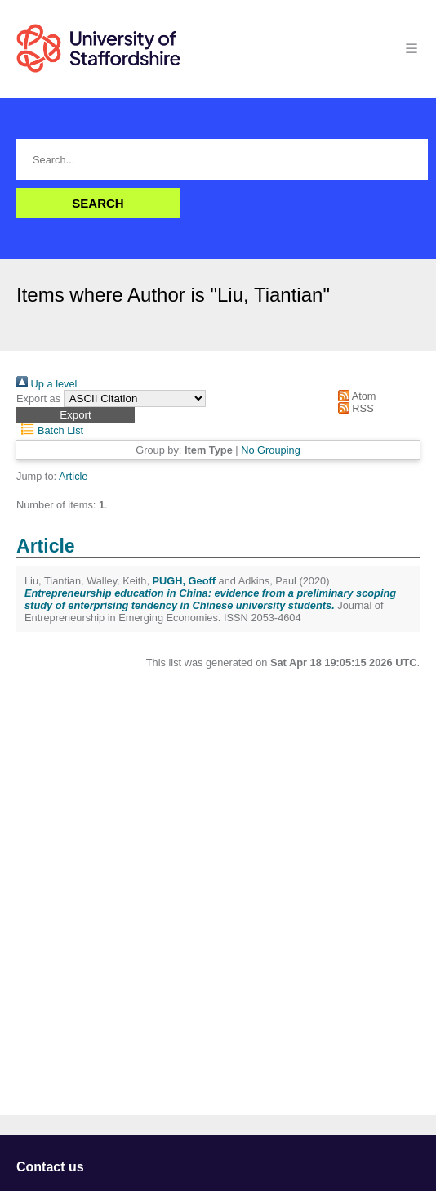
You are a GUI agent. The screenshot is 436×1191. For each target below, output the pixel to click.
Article (73, 476)
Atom (354, 396)
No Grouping (270, 450)
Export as (38, 398)
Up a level (46, 384)
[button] (75, 415)
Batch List (49, 430)
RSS (352, 408)
